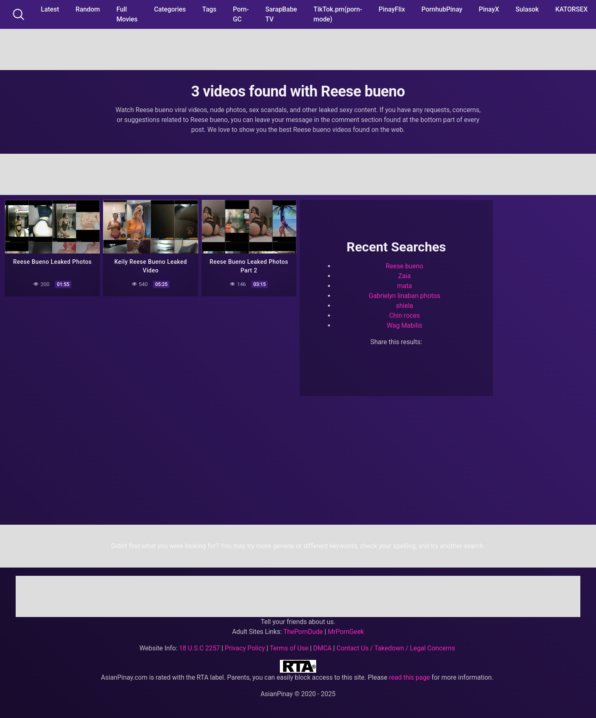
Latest (50, 9)
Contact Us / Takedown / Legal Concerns (395, 648)
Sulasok (527, 9)
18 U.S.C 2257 (199, 648)
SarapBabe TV (281, 14)
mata (404, 286)
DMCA (322, 648)
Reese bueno (404, 266)
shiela (404, 306)
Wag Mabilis (404, 325)
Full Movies (126, 14)
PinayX (489, 9)
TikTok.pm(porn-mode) (338, 14)
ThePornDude (303, 632)
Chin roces (404, 315)
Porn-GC (241, 14)
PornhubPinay (441, 9)
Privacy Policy (245, 648)
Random (87, 9)
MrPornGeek (346, 632)
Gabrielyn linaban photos (404, 296)
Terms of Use (289, 648)
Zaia (404, 276)
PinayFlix (392, 9)
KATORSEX (571, 9)
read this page (409, 677)
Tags (209, 9)
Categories (170, 9)
